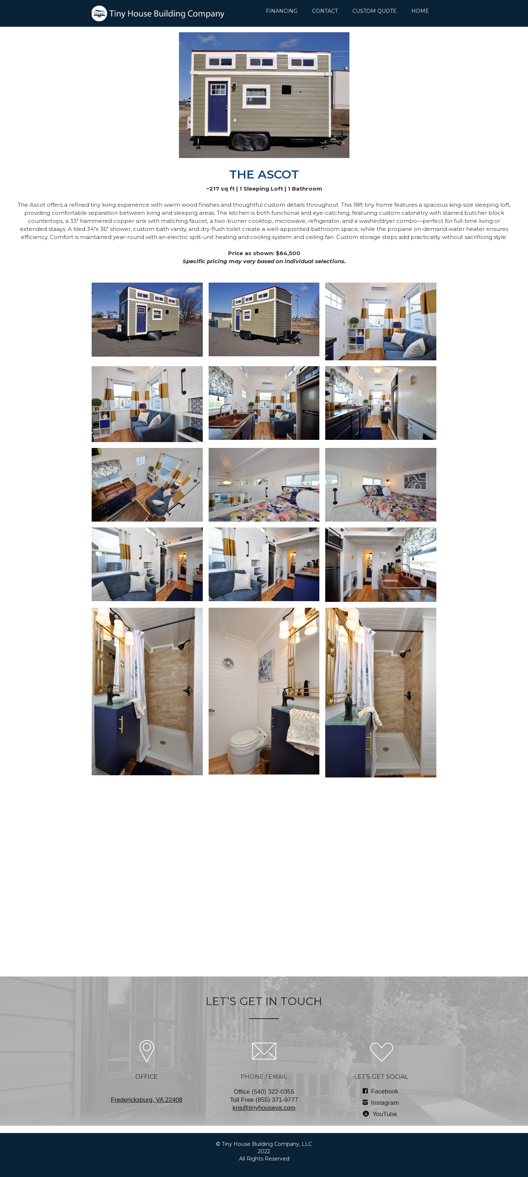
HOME (420, 11)
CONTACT (325, 11)
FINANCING (281, 11)
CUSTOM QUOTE (374, 11)
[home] (158, 13)
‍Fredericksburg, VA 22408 (146, 1099)
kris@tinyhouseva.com (263, 1107)
